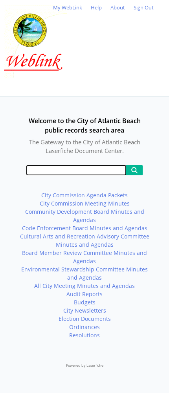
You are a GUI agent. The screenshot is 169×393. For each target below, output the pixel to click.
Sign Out (144, 7)
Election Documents (85, 318)
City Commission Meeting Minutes (85, 203)
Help (96, 7)
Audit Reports (84, 294)
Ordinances (84, 327)
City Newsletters (84, 310)
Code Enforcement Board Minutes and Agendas (84, 228)
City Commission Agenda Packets (84, 195)
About (117, 7)
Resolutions (84, 335)
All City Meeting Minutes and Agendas (84, 285)
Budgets (85, 302)
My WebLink (67, 7)
